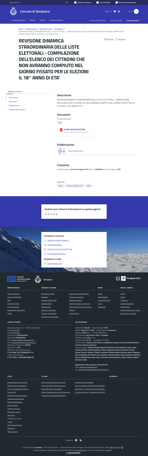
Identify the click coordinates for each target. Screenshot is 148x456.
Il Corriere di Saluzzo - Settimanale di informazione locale (94, 392)
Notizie (100, 294)
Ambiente (44, 297)
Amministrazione (31, 29)
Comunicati (101, 307)
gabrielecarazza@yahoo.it (88, 367)
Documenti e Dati (46, 29)
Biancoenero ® (82, 450)
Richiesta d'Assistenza (15, 402)
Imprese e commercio (76, 297)
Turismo (71, 310)
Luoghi (122, 297)
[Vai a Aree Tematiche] (103, 2)
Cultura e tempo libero (48, 313)
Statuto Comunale (13, 408)
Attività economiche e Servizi (130, 310)
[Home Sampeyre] (29, 11)
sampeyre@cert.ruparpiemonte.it (23, 340)
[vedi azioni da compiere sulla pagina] (120, 39)
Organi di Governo (13, 294)
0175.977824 (15, 332)
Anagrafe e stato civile (49, 300)
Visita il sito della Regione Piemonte (53, 382)
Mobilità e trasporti (75, 300)
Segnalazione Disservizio (15, 399)
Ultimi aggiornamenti (14, 425)
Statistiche (11, 428)
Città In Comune (114, 447)
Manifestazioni (103, 297)
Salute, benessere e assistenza (79, 303)
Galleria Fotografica (127, 303)
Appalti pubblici (46, 303)
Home (21, 29)
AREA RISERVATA (72, 453)
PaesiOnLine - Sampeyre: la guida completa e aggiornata (94, 389)
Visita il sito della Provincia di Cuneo (53, 385)
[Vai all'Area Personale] (126, 2)
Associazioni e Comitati (128, 313)
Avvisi (100, 303)
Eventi (122, 294)
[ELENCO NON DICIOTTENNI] (61, 129)
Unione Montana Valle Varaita (51, 389)
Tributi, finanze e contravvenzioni (80, 307)
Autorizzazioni (46, 307)
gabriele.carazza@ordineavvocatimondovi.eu (93, 369)
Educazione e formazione (49, 317)
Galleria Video (125, 307)
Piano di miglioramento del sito (17, 389)
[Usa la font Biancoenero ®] (83, 2)
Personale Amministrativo (16, 310)
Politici (9, 313)
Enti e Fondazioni (13, 307)
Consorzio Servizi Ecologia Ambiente (53, 395)
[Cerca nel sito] (136, 11)
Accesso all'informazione (97, 20)
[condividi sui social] (108, 39)
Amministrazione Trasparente (17, 382)
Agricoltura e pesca (47, 294)
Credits (9, 422)
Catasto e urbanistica (48, 310)
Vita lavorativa (74, 313)
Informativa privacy (14, 412)
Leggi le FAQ (11, 392)
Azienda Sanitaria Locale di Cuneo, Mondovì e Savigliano (94, 385)
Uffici (9, 300)
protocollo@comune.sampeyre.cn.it (24, 342)
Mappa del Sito (12, 431)
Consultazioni (59, 29)
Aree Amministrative (14, 297)
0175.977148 (15, 330)
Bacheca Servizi (12, 405)
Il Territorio (124, 300)
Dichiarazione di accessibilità (17, 385)
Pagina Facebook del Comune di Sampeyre (55, 392)
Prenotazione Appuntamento (17, 395)
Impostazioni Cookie (14, 418)
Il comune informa (104, 300)
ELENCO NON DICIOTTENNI (74, 129)
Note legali (11, 415)
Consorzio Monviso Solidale (84, 382)
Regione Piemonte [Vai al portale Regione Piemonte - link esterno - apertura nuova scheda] (14, 2)
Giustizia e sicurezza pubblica (79, 294)
